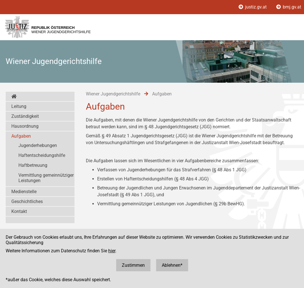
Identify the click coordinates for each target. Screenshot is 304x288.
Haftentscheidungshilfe (41, 155)
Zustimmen (133, 265)
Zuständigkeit (25, 116)
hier (111, 250)
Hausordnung (25, 126)
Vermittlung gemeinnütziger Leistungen (46, 177)
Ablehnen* (172, 265)
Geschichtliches (27, 201)
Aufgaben (21, 136)
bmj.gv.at (288, 7)
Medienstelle (24, 191)
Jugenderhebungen (37, 145)
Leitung (18, 106)
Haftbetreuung (32, 165)
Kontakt (19, 211)
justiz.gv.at (253, 7)
